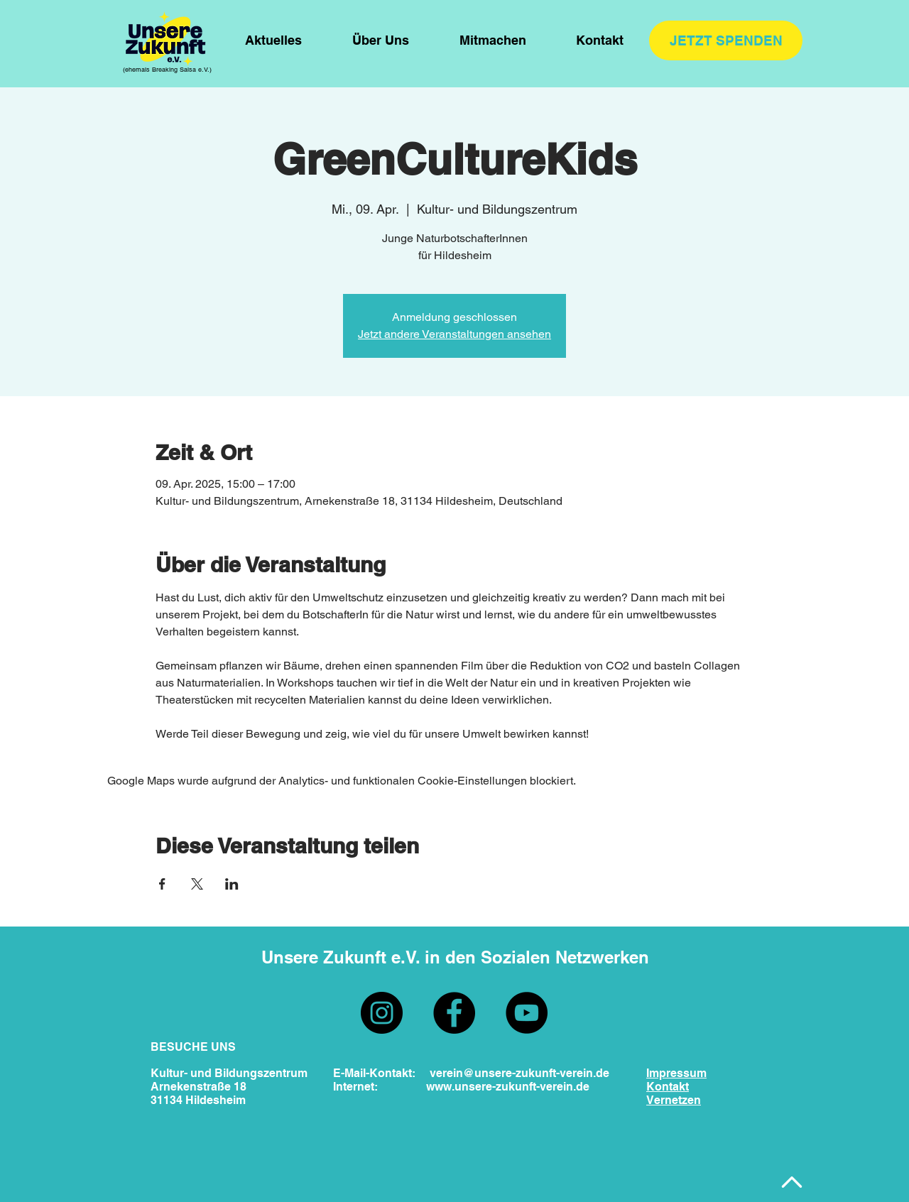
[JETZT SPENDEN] (725, 40)
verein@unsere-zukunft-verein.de (519, 1073)
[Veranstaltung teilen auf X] (197, 884)
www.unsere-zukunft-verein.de (507, 1086)
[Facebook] (454, 1013)
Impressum (676, 1073)
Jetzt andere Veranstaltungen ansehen (454, 334)
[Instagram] (382, 1013)
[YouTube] (527, 1013)
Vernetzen (673, 1100)
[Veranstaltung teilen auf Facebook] (162, 884)
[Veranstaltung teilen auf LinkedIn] (232, 884)
